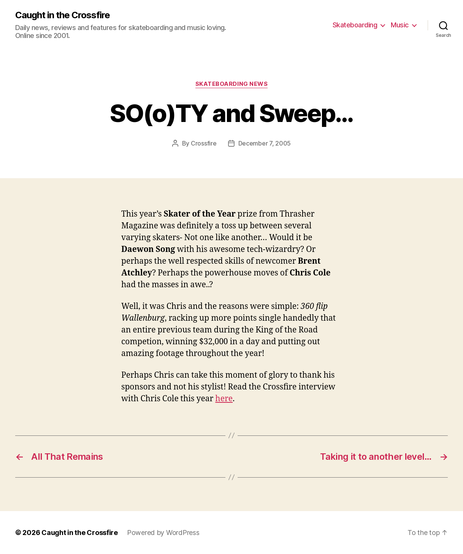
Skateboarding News (231, 84)
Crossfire (204, 143)
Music (400, 25)
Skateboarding (355, 25)
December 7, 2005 (264, 143)
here (224, 399)
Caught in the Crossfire (62, 15)
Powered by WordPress (163, 533)
